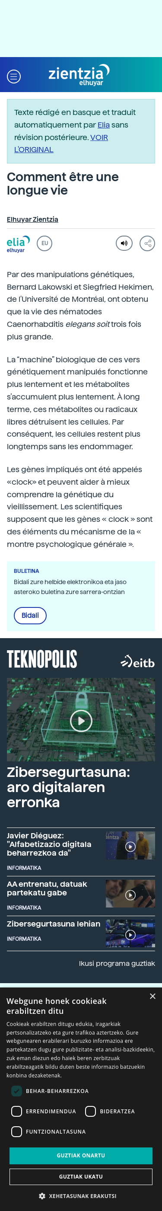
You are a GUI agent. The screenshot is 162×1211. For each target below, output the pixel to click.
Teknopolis (42, 658)
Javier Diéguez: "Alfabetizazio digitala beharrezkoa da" (49, 844)
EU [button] (44, 243)
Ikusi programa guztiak (117, 963)
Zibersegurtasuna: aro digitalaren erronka (68, 787)
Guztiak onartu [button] (81, 1155)
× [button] (152, 997)
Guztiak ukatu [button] (81, 1176)
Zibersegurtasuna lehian (53, 923)
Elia (104, 124)
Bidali (30, 616)
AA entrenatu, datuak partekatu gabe (47, 888)
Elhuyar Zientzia (32, 220)
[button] (14, 75)
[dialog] (81, 1099)
